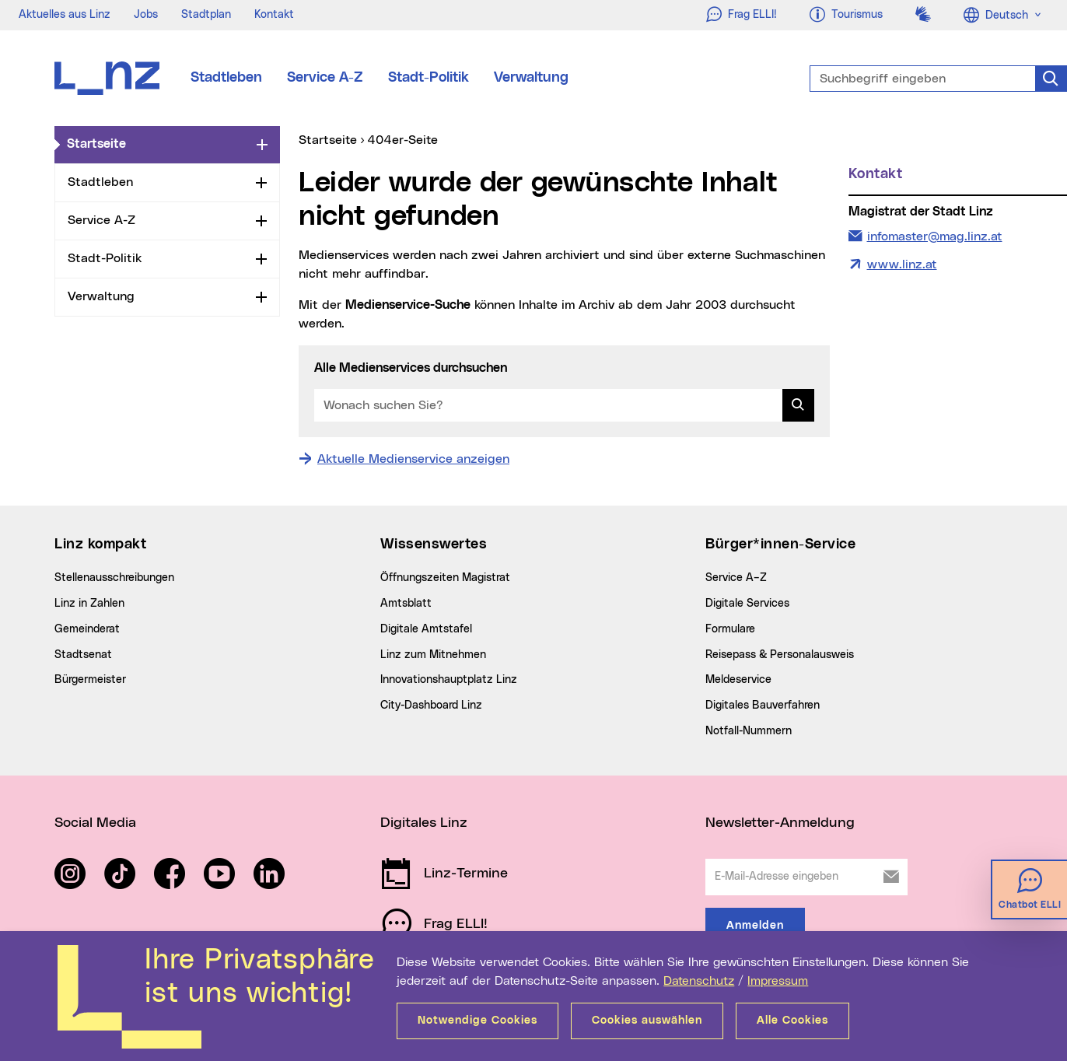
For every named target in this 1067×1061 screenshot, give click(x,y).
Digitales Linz (423, 823)
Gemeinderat (87, 629)
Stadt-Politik (428, 78)
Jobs (146, 14)
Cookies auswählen (647, 1020)
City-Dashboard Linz (431, 705)
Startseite (158, 143)
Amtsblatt (406, 603)
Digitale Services (747, 603)
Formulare (730, 629)
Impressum (777, 981)
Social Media (95, 823)
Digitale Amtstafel (426, 629)
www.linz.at (902, 264)
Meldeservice (738, 679)
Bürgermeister (90, 679)
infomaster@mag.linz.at (934, 235)
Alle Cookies (792, 1020)
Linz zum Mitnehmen (433, 655)
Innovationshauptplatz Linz (448, 679)
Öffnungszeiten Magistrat (445, 578)
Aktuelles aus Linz (64, 14)
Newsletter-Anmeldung (780, 823)
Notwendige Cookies (477, 1020)
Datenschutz (698, 981)
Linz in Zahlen (89, 603)
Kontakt (274, 14)
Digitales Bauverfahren (762, 705)
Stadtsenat (83, 655)
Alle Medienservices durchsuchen (410, 368)
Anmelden (755, 925)
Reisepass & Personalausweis (779, 655)
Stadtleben (226, 78)
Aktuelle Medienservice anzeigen (413, 459)
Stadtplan (206, 14)
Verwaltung (531, 78)
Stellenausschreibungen (114, 578)
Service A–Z (736, 578)
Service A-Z (325, 78)
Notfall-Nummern (748, 731)
